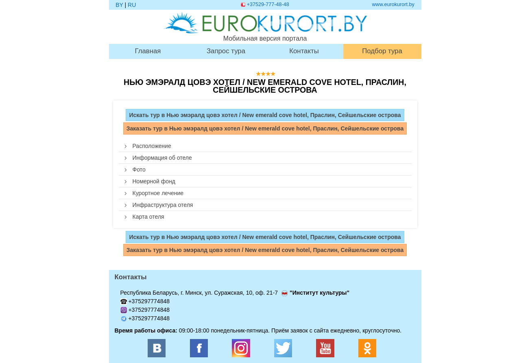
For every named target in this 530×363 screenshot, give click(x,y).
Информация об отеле (162, 157)
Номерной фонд (154, 181)
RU (132, 5)
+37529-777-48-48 (268, 4)
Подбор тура (382, 51)
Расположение (152, 146)
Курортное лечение (158, 193)
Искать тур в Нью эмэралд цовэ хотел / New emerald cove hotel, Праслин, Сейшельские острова (265, 115)
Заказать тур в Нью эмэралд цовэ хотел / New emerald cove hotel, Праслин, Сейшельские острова (265, 128)
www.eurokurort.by (393, 4)
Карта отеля (148, 216)
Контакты (303, 51)
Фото (139, 169)
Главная (148, 51)
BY (119, 5)
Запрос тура (226, 51)
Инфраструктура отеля (163, 205)
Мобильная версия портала (265, 27)
